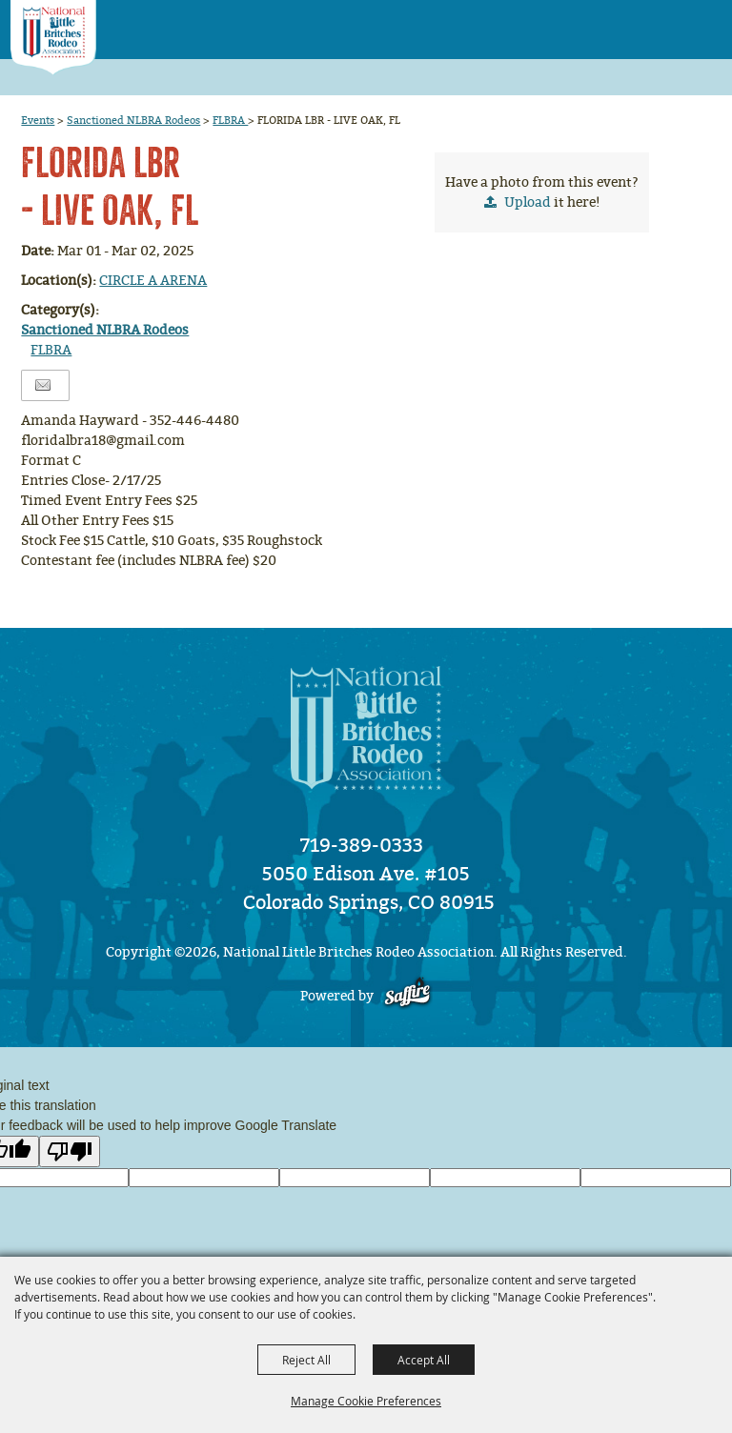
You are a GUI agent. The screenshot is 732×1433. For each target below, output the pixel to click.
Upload (527, 202)
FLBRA (230, 120)
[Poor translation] (69, 1151)
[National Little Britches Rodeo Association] (53, 37)
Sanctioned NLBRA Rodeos (133, 120)
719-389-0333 (361, 845)
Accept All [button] (423, 1359)
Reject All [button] (306, 1359)
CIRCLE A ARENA (153, 280)
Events (37, 120)
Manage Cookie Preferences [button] (366, 1400)
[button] (665, 23)
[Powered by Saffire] (407, 996)
